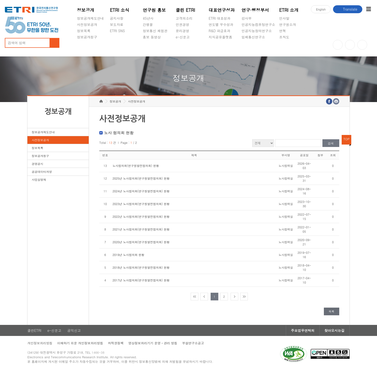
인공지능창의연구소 (257, 30)
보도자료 (116, 24)
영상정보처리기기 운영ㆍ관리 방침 (152, 343)
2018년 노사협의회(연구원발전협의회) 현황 (141, 267)
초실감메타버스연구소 (258, 48)
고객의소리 (184, 18)
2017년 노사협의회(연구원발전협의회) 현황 (141, 280)
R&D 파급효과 (219, 30)
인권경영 (182, 24)
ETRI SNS (117, 30)
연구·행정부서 (255, 10)
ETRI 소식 (119, 10)
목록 (331, 311)
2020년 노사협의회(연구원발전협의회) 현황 (141, 242)
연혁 (282, 30)
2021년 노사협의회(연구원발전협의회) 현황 (141, 229)
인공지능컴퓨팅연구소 (258, 24)
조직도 (284, 37)
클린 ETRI (185, 10)
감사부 (247, 18)
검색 (331, 143)
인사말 (284, 18)
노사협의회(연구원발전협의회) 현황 (136, 166)
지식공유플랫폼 (220, 37)
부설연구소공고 (193, 343)
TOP (346, 139)
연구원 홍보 (154, 10)
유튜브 (338, 45)
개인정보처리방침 (39, 343)
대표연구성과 (222, 10)
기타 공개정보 (290, 48)
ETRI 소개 (289, 10)
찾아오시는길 (334, 330)
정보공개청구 (87, 37)
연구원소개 (287, 24)
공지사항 (116, 18)
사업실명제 (39, 179)
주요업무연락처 (302, 330)
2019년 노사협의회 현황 (128, 255)
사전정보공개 (87, 24)
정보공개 (85, 10)
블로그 (350, 45)
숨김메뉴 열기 (79, 42)
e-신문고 (183, 37)
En (321, 9)
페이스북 (362, 45)
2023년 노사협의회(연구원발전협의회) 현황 (141, 204)
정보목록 (83, 30)
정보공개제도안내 (90, 18)
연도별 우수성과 (221, 24)
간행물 (148, 24)
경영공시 (83, 48)
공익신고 (182, 48)
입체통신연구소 (253, 37)
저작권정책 (116, 343)
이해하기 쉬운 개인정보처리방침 (80, 343)
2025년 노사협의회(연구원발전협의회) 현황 (141, 178)
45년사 (148, 18)
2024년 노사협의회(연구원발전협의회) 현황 (141, 191)
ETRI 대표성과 (220, 18)
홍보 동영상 (152, 37)
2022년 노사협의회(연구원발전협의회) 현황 (141, 216)
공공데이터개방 (42, 172)
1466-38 (98, 352)
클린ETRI (34, 330)
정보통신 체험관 (155, 30)
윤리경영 (182, 30)
